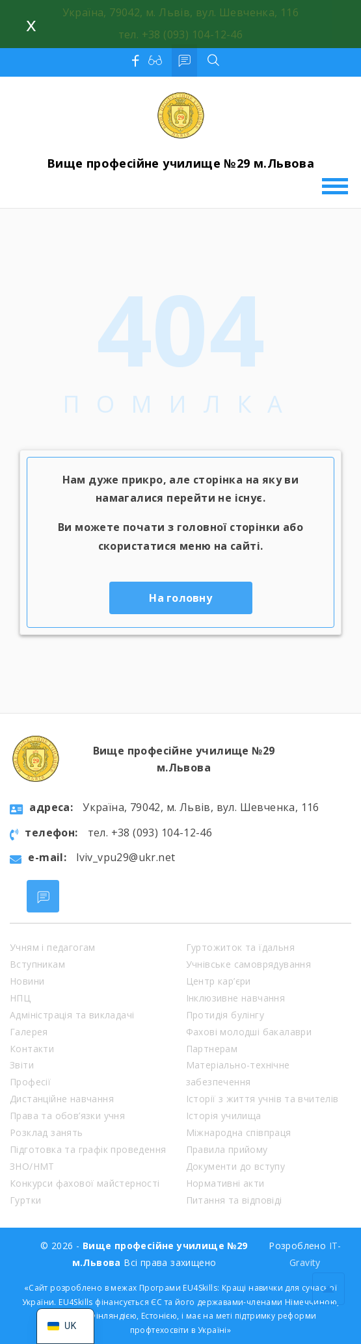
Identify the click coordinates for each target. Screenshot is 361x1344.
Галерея (29, 1032)
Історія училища (223, 1115)
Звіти (22, 1065)
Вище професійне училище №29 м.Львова (180, 163)
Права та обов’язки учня (67, 1115)
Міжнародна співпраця (238, 1132)
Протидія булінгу (225, 1015)
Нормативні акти (225, 1183)
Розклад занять (46, 1132)
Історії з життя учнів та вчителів (262, 1098)
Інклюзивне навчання (236, 998)
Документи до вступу (236, 1166)
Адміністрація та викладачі (72, 1015)
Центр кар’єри (218, 981)
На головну (180, 598)
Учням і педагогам (53, 947)
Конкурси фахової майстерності (85, 1183)
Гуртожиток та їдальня (240, 947)
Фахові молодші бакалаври (249, 1032)
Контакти (32, 1048)
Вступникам (37, 964)
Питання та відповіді (234, 1200)
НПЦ (20, 998)
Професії (30, 1082)
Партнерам (212, 1048)
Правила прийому (227, 1149)
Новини (27, 981)
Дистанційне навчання (62, 1098)
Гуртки (25, 1200)
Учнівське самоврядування (249, 964)
